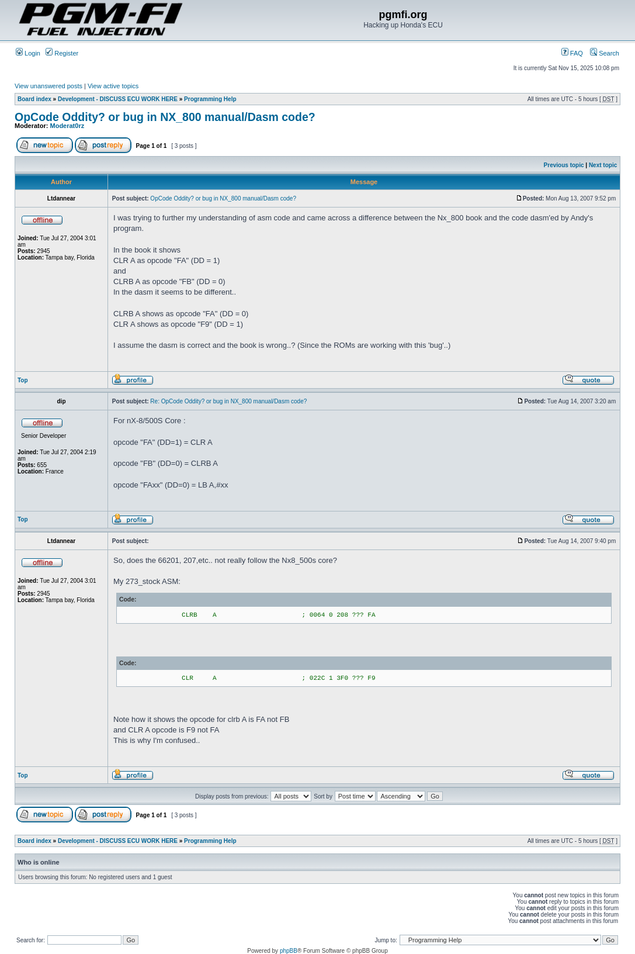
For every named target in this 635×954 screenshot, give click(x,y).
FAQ (572, 53)
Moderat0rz (67, 125)
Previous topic (564, 165)
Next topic (603, 165)
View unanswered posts (48, 85)
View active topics (113, 85)
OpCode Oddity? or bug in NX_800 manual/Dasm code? (165, 116)
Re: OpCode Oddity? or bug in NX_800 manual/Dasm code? (228, 401)
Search (604, 53)
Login (28, 53)
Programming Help (210, 99)
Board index (34, 99)
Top (23, 380)
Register (62, 53)
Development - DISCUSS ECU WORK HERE (118, 99)
